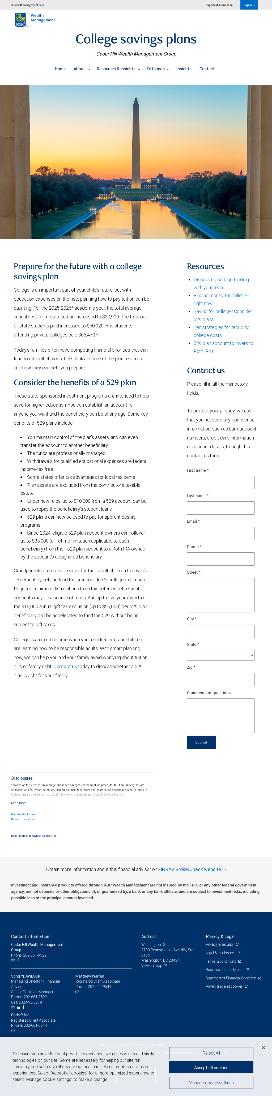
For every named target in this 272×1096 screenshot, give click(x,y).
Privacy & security (220, 944)
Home (60, 67)
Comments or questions (209, 693)
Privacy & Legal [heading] (220, 936)
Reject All (211, 1053)
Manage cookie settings (211, 1083)
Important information (219, 5)
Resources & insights (119, 67)
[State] (221, 655)
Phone (194, 547)
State (193, 645)
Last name (198, 496)
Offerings (158, 67)
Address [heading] (148, 936)
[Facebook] (18, 960)
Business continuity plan (225, 969)
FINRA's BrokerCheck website (189, 869)
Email (193, 521)
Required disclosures (23, 814)
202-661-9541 (99, 986)
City (192, 619)
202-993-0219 (30, 1002)
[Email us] (13, 960)
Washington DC (154, 944)
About (82, 67)
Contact (207, 67)
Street (194, 572)
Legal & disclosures (221, 952)
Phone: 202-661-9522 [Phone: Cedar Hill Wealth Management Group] (29, 955)
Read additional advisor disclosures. (34, 836)
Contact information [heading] (30, 936)
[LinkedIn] (19, 1007)
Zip (191, 668)
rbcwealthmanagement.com (27, 5)
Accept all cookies (211, 1066)
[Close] (263, 1048)
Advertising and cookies (225, 991)
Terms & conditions (222, 961)
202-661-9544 (35, 1025)
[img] (136, 159)
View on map (152, 965)
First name (198, 470)
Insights (184, 67)
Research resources (23, 819)
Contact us (65, 666)
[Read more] (18, 803)
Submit (202, 742)
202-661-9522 (35, 997)
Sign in (249, 5)
